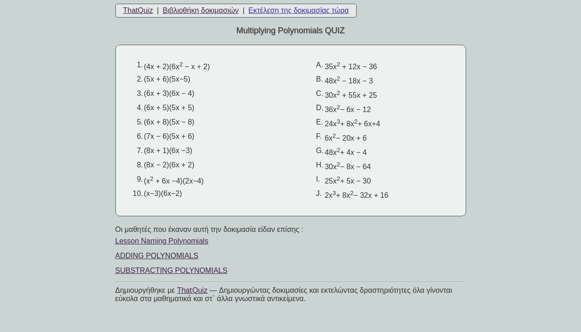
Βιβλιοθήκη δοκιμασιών (200, 10)
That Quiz (192, 290)
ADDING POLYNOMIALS (156, 256)
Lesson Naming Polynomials (162, 241)
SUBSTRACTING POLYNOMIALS (171, 270)
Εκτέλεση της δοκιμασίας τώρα (298, 10)
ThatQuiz (138, 10)
